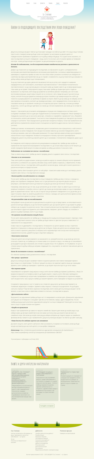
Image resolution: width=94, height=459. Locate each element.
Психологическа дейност (42, 440)
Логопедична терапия (41, 438)
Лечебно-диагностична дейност (44, 433)
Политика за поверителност (18, 441)
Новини (50, 3)
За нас (35, 3)
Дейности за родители (41, 443)
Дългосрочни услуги (41, 446)
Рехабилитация (39, 435)
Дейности (42, 3)
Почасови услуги (40, 445)
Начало (28, 3)
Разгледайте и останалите (47, 406)
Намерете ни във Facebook (67, 433)
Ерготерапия (39, 448)
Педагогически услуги (41, 441)
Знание (57, 3)
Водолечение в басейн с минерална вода (46, 450)
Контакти (65, 3)
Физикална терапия (40, 437)
